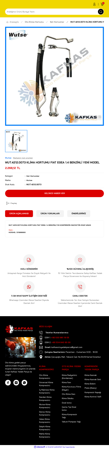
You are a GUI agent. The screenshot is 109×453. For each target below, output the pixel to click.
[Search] (54, 12)
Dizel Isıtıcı (67, 411)
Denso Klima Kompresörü (44, 422)
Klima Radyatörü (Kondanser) (69, 385)
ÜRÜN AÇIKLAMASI (19, 214)
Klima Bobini (90, 392)
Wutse (29, 180)
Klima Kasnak (91, 384)
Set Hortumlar (33, 176)
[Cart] (102, 4)
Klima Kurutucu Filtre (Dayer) (71, 397)
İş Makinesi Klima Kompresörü (46, 400)
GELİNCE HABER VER (54, 193)
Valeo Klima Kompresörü (44, 429)
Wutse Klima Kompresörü (44, 414)
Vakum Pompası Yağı (71, 430)
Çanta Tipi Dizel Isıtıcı (69, 417)
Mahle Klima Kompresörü (44, 444)
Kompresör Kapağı (93, 401)
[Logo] (19, 338)
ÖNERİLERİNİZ (79, 214)
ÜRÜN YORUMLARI (50, 214)
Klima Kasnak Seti (93, 388)
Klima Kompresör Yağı (69, 424)
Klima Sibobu (68, 407)
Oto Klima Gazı (68, 403)
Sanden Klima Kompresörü (45, 407)
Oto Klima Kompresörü (44, 385)
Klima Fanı (66, 391)
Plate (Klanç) (91, 397)
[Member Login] (94, 4)
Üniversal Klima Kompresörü (46, 392)
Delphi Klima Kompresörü (44, 436)
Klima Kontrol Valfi (93, 405)
